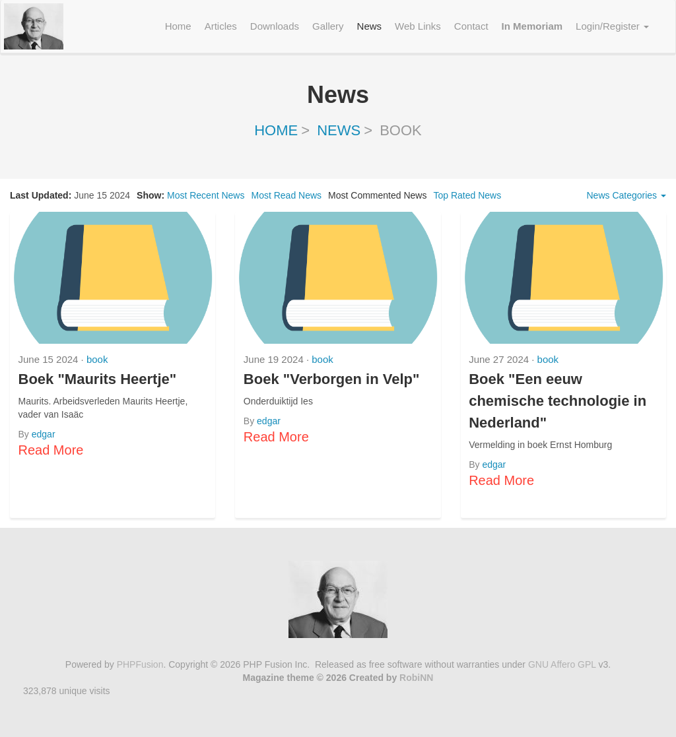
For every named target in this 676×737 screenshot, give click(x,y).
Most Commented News (377, 195)
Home (276, 130)
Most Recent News (205, 195)
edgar (43, 434)
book (97, 359)
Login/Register (612, 26)
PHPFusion (140, 664)
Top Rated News (467, 195)
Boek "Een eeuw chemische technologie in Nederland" (557, 401)
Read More (51, 450)
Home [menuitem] (178, 26)
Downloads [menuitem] (274, 26)
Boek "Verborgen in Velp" (332, 379)
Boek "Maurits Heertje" (97, 379)
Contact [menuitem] (471, 26)
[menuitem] (532, 26)
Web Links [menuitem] (418, 26)
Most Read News (286, 195)
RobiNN (416, 677)
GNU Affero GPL (562, 664)
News (338, 130)
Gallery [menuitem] (328, 26)
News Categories (627, 195)
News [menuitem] (369, 26)
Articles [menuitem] (221, 26)
